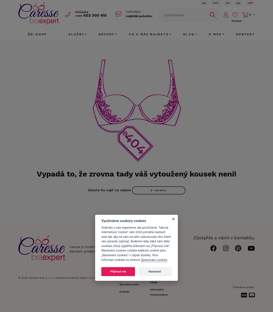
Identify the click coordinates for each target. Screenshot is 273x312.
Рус (216, 3)
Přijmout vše (118, 271)
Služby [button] (76, 34)
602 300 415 (91, 15)
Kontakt (245, 34)
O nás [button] (215, 34)
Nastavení (154, 271)
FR (228, 3)
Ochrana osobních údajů (71, 277)
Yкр (250, 3)
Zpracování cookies (154, 260)
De (239, 3)
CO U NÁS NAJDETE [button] (149, 34)
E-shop (37, 34)
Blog (189, 34)
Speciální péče (129, 284)
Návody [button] (106, 34)
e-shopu (159, 190)
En (204, 3)
